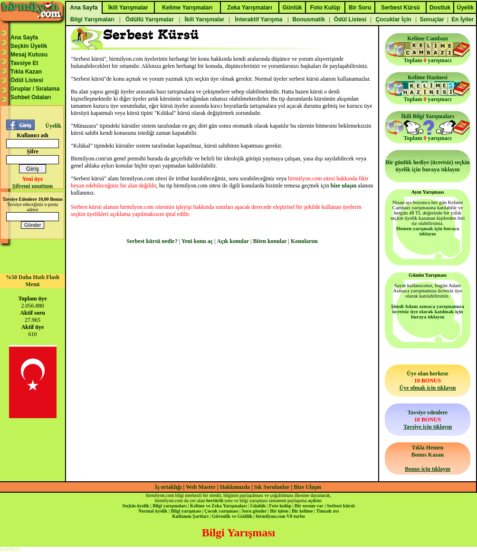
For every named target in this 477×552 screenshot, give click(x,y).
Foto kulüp (280, 505)
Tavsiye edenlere (427, 419)
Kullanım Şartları (190, 516)
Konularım (304, 241)
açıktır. (315, 500)
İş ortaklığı (168, 487)
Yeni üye (32, 179)
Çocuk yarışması (221, 511)
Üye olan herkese (427, 380)
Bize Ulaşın (307, 487)
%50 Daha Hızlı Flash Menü (32, 281)
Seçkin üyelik (135, 505)
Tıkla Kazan (26, 71)
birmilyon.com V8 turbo (280, 516)
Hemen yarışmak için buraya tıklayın (427, 231)
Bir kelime (302, 511)
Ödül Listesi (26, 80)
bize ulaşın (343, 185)
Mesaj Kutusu (29, 54)
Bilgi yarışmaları (170, 505)
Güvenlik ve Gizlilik (232, 516)
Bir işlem (279, 511)
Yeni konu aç (197, 241)
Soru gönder (254, 511)
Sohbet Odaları (30, 97)
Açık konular (233, 241)
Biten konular (270, 241)
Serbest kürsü (341, 505)
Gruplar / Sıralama (34, 88)
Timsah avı (327, 511)
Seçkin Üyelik (28, 46)
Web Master (201, 487)
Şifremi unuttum (32, 186)
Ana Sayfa (24, 37)
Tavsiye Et (24, 63)
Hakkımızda (235, 487)
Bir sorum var (309, 505)
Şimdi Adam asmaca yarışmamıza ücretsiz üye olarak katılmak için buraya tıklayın (427, 311)
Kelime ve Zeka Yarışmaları (218, 505)
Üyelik (53, 125)
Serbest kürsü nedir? (151, 241)
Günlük (258, 505)
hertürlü (214, 500)
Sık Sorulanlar (272, 487)
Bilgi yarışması (186, 511)
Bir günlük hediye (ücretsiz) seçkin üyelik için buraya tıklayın (427, 166)
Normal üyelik (152, 511)
